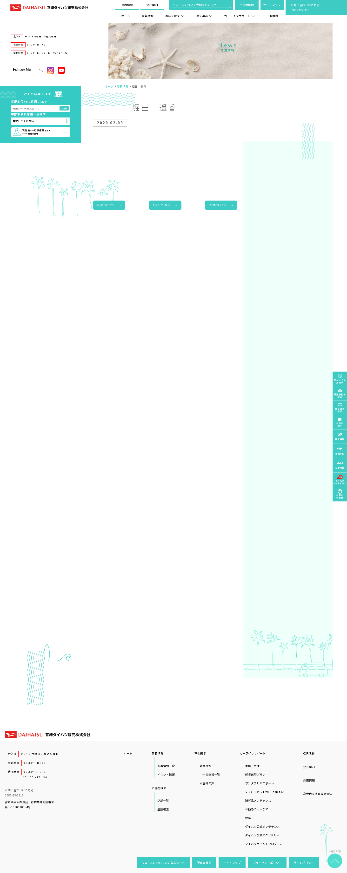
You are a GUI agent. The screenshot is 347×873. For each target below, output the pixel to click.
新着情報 (147, 16)
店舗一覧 (163, 800)
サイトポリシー (304, 862)
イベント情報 (166, 774)
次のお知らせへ (217, 205)
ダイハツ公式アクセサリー (262, 835)
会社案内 (152, 5)
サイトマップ (272, 5)
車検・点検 (252, 766)
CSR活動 (272, 16)
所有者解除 (247, 5)
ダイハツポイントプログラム (264, 844)
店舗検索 (163, 809)
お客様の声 (207, 783)
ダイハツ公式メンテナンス (262, 826)
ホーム (125, 16)
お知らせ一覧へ (161, 205)
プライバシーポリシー (267, 862)
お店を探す (174, 16)
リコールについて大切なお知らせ (194, 5)
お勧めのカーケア (256, 809)
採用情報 (127, 5)
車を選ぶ (204, 16)
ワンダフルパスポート (259, 783)
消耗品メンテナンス (258, 800)
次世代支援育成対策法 (317, 794)
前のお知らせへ (105, 205)
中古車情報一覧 (210, 774)
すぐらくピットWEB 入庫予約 (264, 792)
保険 (248, 818)
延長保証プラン (255, 774)
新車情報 (205, 766)
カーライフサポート (239, 16)
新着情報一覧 (166, 766)
